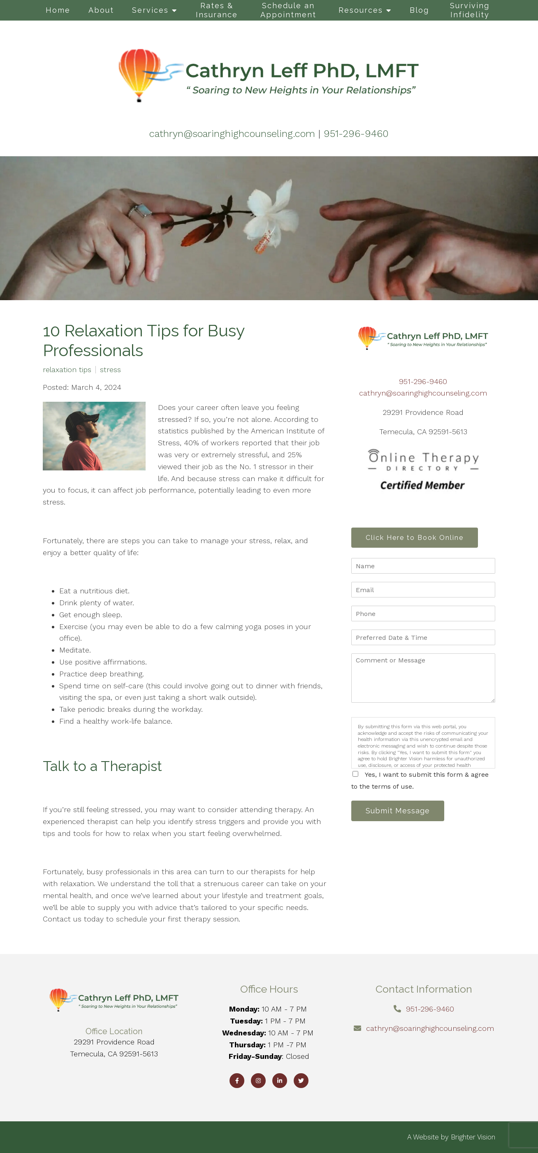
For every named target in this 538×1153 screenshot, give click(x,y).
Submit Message (398, 811)
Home (58, 10)
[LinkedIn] (279, 1080)
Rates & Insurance (217, 10)
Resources (361, 10)
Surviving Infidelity (469, 10)
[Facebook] (237, 1080)
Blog (419, 10)
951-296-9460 (423, 381)
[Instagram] (258, 1080)
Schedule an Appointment (288, 10)
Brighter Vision (473, 1137)
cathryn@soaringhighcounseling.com (423, 393)
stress (110, 369)
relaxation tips (67, 369)
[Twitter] (301, 1080)
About (101, 10)
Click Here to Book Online (415, 538)
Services (150, 10)
